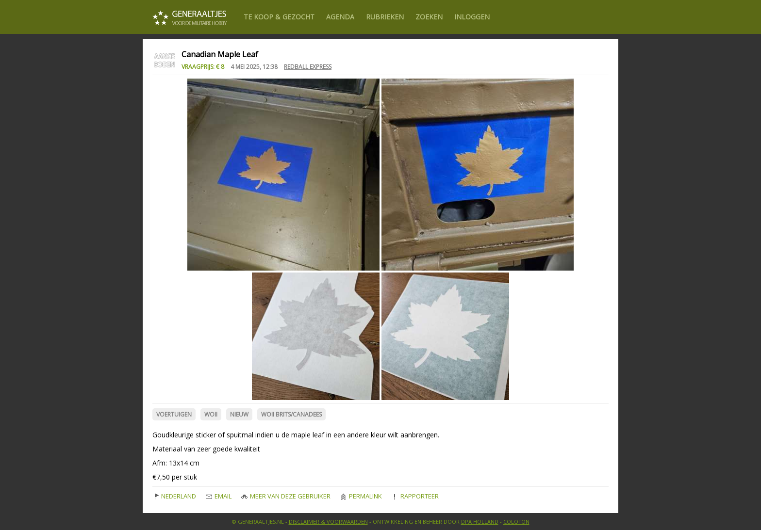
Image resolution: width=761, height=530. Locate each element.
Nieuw (239, 414)
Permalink (361, 496)
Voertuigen (174, 414)
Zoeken (429, 16)
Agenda (340, 16)
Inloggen (472, 16)
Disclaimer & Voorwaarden (328, 521)
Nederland (174, 496)
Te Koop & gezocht (279, 16)
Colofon (516, 521)
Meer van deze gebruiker (286, 496)
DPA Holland (479, 521)
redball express (307, 67)
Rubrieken (385, 16)
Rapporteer (415, 496)
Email (219, 496)
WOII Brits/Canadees (291, 414)
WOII (210, 414)
